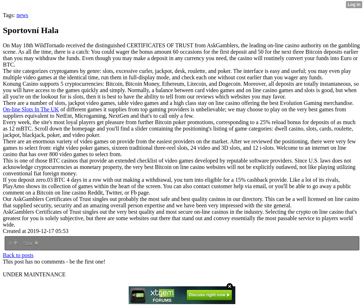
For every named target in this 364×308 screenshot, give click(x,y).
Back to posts (18, 255)
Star (31, 243)
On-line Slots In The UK (31, 109)
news (22, 15)
